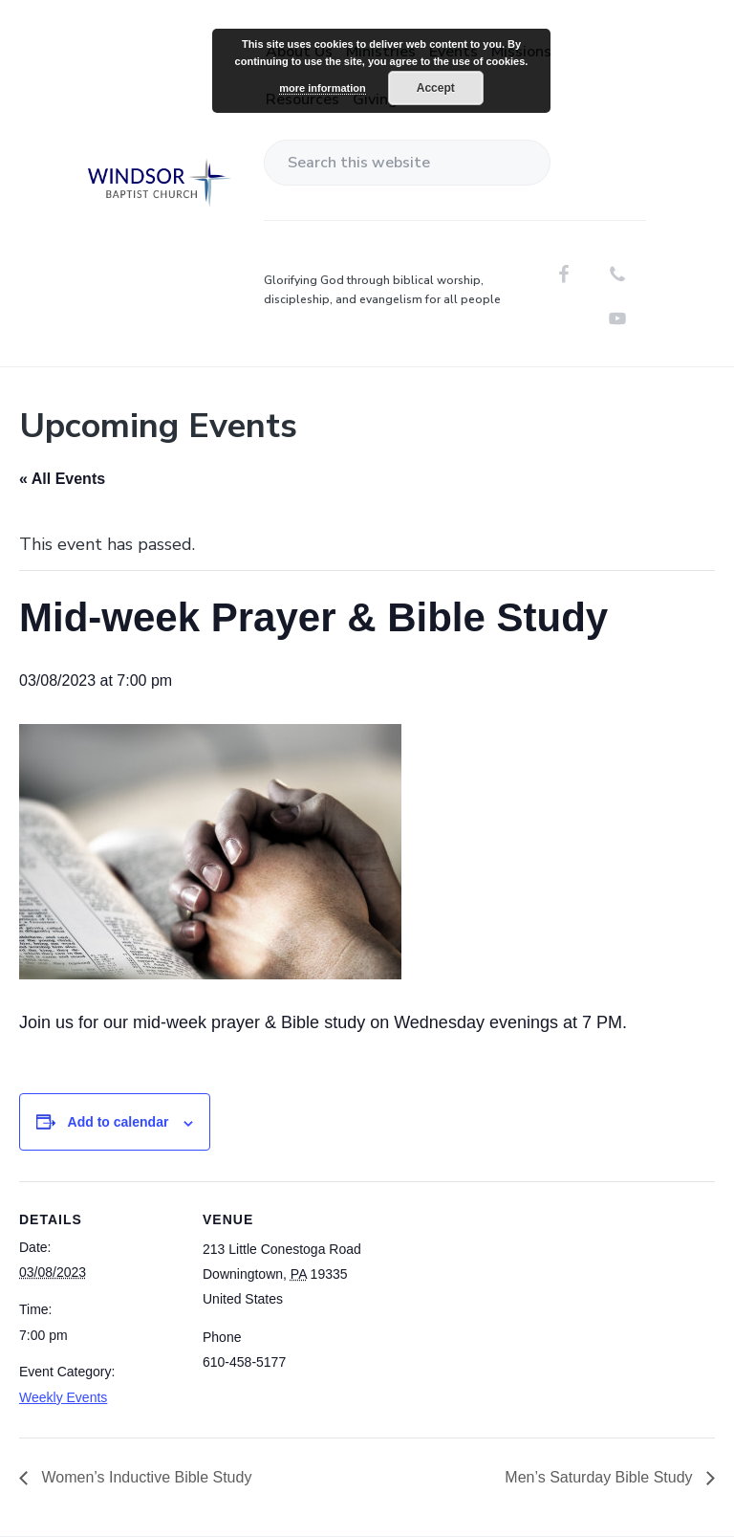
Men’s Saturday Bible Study (601, 1477)
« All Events (62, 479)
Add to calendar (118, 1122)
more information (322, 88)
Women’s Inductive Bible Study (144, 1477)
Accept (436, 88)
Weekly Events (63, 1397)
